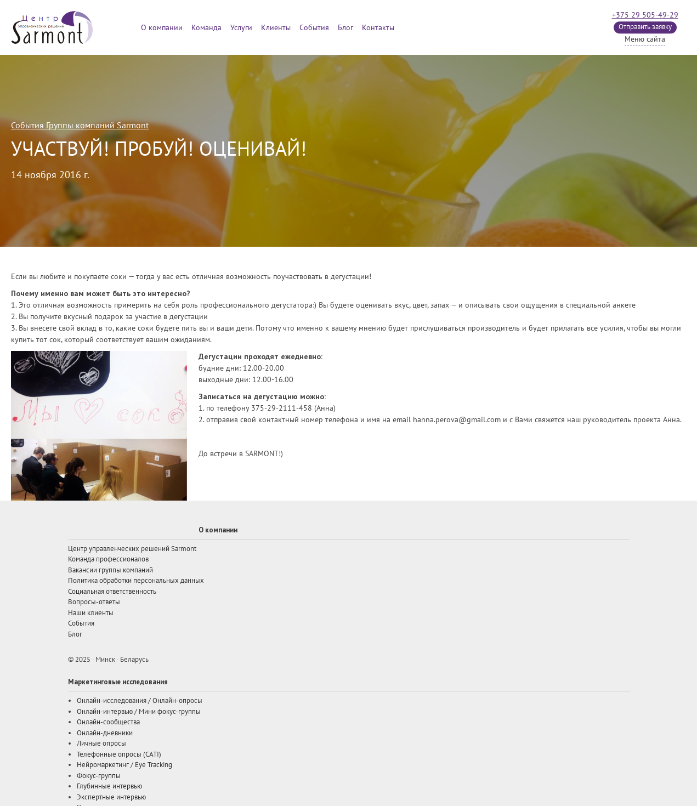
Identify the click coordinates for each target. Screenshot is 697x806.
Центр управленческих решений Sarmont (132, 548)
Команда (206, 27)
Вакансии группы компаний (110, 570)
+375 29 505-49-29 (645, 15)
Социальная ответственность (112, 591)
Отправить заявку (645, 26)
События (314, 27)
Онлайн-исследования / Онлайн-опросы (139, 700)
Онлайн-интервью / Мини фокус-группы (139, 711)
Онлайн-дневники (105, 733)
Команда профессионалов (108, 559)
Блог (345, 27)
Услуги (241, 27)
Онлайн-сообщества (108, 722)
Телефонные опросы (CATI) (119, 754)
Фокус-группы (99, 775)
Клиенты (276, 27)
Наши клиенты (91, 613)
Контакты (378, 27)
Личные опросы (101, 743)
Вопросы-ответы (94, 602)
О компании (162, 27)
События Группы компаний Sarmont (80, 125)
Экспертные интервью (111, 797)
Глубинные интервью (109, 786)
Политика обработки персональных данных (136, 580)
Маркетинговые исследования (118, 681)
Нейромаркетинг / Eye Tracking (124, 764)
